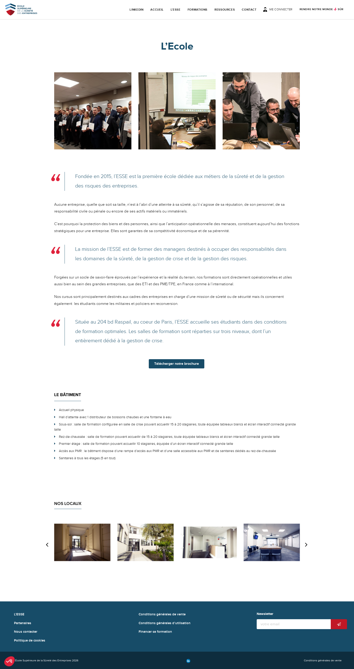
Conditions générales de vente (162, 614)
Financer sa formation (155, 632)
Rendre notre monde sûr (322, 9)
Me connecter (277, 9)
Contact (249, 9)
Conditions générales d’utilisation (165, 623)
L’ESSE (176, 9)
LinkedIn (136, 9)
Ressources (224, 9)
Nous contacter (25, 632)
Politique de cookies (29, 640)
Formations (198, 9)
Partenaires (22, 623)
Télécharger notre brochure (176, 364)
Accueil (157, 9)
